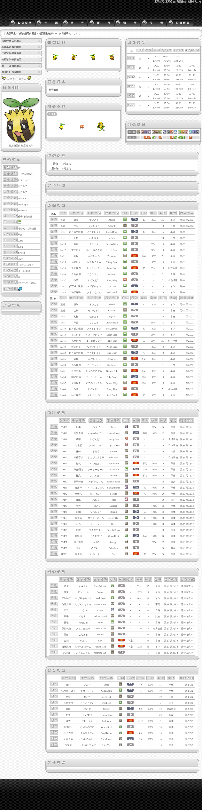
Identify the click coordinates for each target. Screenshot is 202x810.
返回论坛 (170, 1)
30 (163, 445)
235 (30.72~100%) (26, 283)
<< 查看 (8, 79)
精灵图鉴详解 (46, 33)
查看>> (26, 79)
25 (162, 219)
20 (162, 238)
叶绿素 (21, 228)
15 (162, 232)
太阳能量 (31, 228)
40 (162, 226)
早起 (20, 234)
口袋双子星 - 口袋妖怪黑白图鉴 (20, 33)
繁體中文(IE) (194, 1)
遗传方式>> (187, 586)
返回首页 (159, 1)
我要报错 (181, 1)
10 (162, 250)
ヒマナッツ (24, 180)
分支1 (52, 114)
